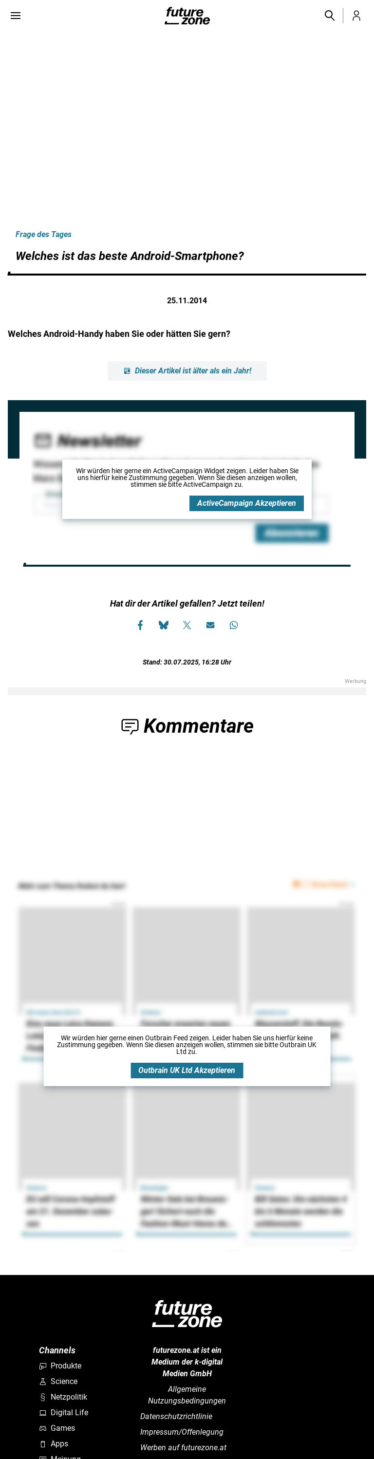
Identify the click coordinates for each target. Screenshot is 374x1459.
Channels (57, 1350)
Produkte (60, 1365)
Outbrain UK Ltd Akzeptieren (186, 1070)
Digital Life (63, 1412)
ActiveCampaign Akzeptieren (246, 503)
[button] (329, 15)
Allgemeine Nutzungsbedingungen (187, 1395)
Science (58, 1381)
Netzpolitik (63, 1397)
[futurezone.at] (187, 1313)
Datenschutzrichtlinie (176, 1416)
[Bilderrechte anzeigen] (10, 45)
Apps (53, 1443)
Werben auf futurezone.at (183, 1447)
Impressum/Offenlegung (182, 1432)
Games (57, 1428)
